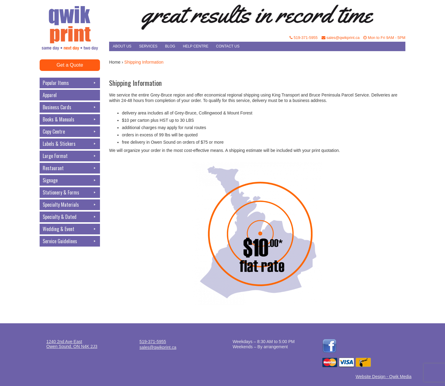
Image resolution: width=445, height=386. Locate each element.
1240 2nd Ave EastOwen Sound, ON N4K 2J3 (71, 344)
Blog (170, 46)
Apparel (50, 95)
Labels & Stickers (70, 144)
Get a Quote (69, 65)
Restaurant (70, 168)
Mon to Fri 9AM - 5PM (384, 38)
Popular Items (70, 83)
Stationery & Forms (70, 192)
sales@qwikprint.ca (341, 38)
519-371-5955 (304, 38)
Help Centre (195, 46)
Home (114, 62)
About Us (122, 46)
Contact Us (228, 46)
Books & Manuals (70, 119)
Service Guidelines (70, 241)
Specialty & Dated (70, 217)
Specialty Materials (70, 204)
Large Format (70, 156)
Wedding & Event (70, 229)
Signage (70, 180)
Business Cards (70, 107)
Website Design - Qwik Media (383, 376)
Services (148, 46)
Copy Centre (70, 131)
